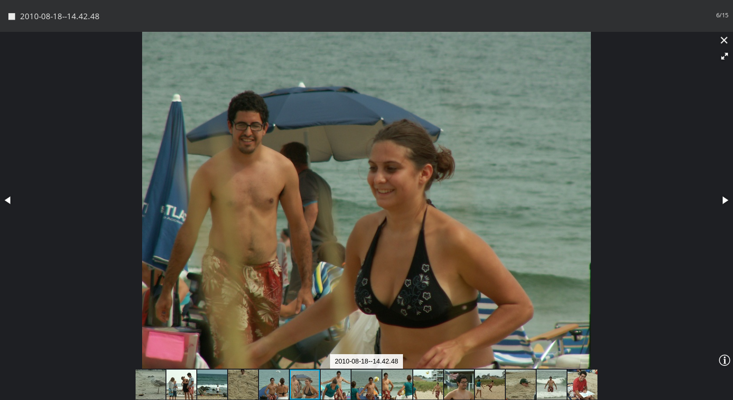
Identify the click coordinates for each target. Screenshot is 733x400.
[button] (724, 56)
